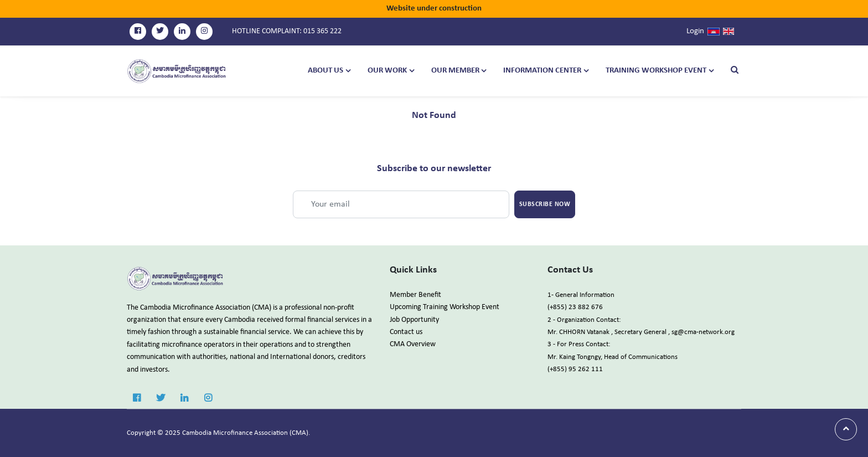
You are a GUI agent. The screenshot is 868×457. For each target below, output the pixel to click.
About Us (325, 70)
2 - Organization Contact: (584, 320)
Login (695, 31)
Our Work (387, 70)
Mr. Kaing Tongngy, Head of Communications (612, 357)
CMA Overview (413, 344)
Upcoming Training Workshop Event (444, 307)
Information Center (542, 70)
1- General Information (580, 295)
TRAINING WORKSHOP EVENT (656, 70)
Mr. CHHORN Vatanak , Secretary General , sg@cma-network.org (641, 332)
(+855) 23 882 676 (575, 307)
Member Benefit (415, 295)
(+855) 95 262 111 (575, 369)
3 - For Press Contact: (578, 344)
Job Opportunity (414, 320)
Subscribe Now (545, 204)
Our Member (455, 70)
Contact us (406, 332)
